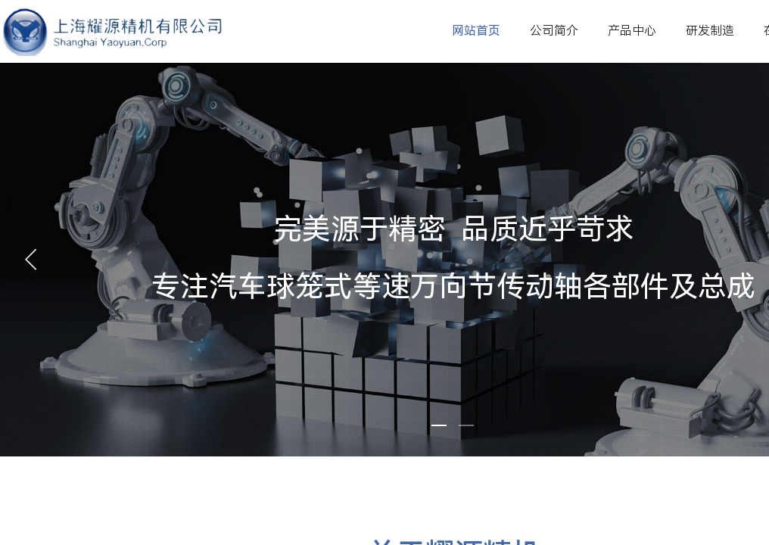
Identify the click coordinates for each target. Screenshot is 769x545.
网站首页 (476, 30)
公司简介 (554, 30)
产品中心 (632, 30)
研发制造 (710, 30)
